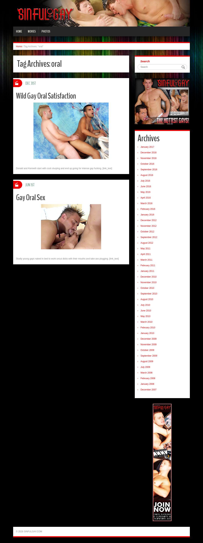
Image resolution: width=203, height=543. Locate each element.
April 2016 (146, 197)
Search (145, 61)
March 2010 (146, 322)
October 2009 (147, 350)
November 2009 (149, 344)
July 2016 (145, 180)
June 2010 (146, 310)
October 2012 (147, 231)
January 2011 (147, 271)
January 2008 (147, 384)
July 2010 (145, 305)
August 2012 (147, 243)
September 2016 (149, 169)
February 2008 (148, 378)
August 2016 (147, 175)
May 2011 (146, 248)
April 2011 (146, 254)
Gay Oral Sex (31, 197)
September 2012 (149, 237)
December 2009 (149, 339)
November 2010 (149, 282)
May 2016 (146, 192)
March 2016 (146, 203)
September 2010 (149, 293)
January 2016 (147, 214)
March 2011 (146, 260)
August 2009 (147, 361)
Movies (32, 31)
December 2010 (149, 276)
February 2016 (148, 209)
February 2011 (148, 265)
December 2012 (149, 220)
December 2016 (149, 152)
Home (19, 31)
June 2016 (146, 186)
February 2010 (148, 327)
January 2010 (147, 333)
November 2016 (149, 158)
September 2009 (149, 355)
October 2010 (147, 288)
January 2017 (147, 147)
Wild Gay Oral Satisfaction (46, 96)
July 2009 (145, 367)
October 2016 (147, 164)
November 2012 (149, 226)
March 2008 (146, 372)
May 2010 (146, 316)
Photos (46, 31)
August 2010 (147, 299)
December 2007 (149, 389)
